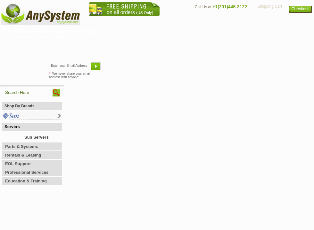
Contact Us (204, 21)
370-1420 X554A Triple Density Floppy (49, 30)
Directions (235, 21)
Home (148, 21)
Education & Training (26, 181)
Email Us (118, 68)
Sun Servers (36, 137)
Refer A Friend (153, 68)
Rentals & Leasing (23, 155)
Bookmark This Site (195, 68)
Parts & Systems (21, 146)
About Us (174, 21)
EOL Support (18, 163)
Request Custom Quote (282, 68)
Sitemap (300, 21)
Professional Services (26, 172)
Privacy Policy (269, 21)
